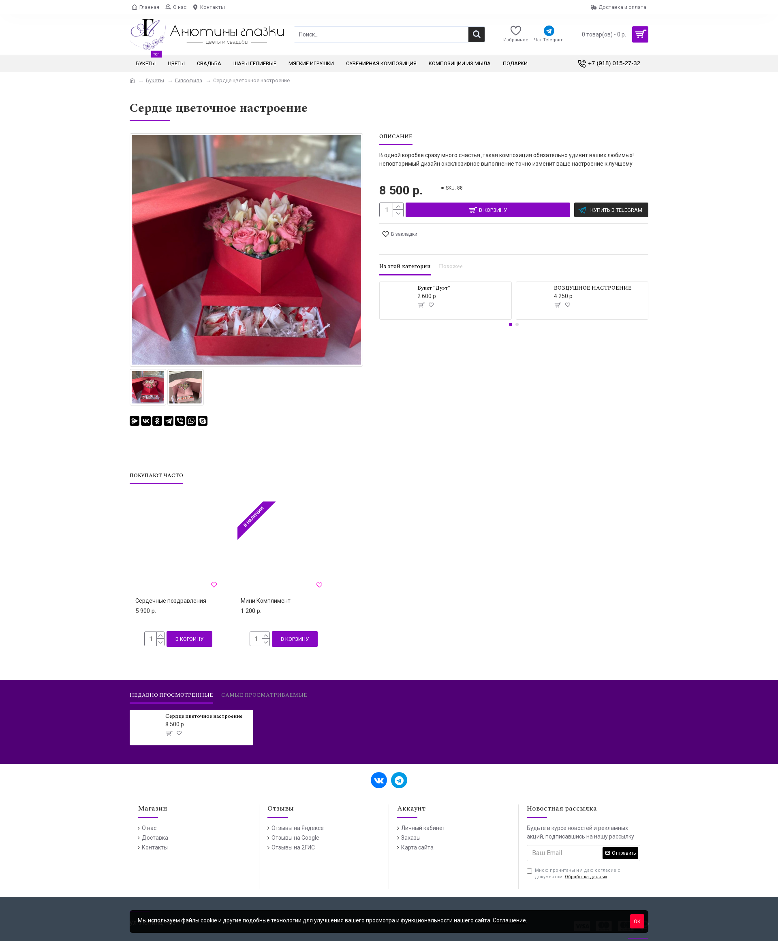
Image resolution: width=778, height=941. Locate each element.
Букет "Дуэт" (433, 278)
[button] (510, 314)
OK (637, 921)
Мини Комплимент (266, 590)
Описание (396, 137)
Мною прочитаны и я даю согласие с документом (573, 864)
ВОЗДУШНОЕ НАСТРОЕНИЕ (593, 278)
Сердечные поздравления (170, 590)
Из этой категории (405, 257)
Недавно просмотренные (171, 685)
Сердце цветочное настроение (203, 706)
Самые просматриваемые (264, 685)
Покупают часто (156, 465)
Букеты (155, 80)
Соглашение (509, 920)
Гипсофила (188, 80)
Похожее (451, 257)
